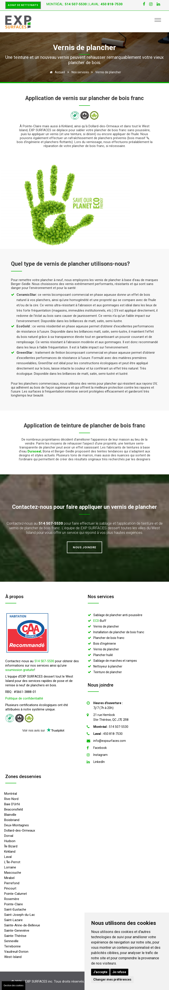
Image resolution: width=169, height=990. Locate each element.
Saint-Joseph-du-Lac (19, 915)
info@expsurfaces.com (109, 740)
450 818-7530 (108, 733)
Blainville (10, 815)
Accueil (56, 72)
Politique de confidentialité (24, 698)
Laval (8, 857)
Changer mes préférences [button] (112, 979)
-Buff (99, 620)
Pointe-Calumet (15, 894)
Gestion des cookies (14, 985)
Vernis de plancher (106, 626)
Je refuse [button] (119, 972)
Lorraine (10, 867)
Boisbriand (11, 820)
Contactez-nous (32, 507)
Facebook (100, 748)
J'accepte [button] (100, 972)
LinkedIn (99, 762)
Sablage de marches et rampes (115, 660)
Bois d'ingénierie (104, 643)
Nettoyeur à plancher (107, 666)
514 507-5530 (44, 661)
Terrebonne (12, 946)
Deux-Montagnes (16, 825)
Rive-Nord (11, 799)
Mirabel (9, 878)
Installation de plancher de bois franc (118, 632)
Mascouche (12, 873)
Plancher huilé (103, 655)
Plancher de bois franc (108, 638)
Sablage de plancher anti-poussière (117, 615)
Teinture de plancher (107, 672)
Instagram (100, 755)
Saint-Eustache (15, 909)
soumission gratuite (19, 670)
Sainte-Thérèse (15, 936)
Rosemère (11, 899)
